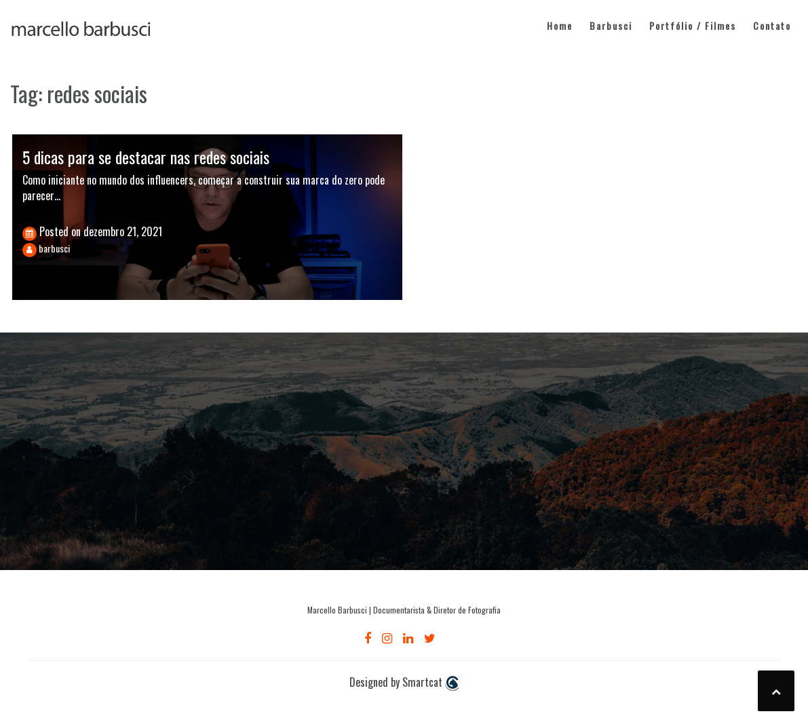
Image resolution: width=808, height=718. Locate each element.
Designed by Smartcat (404, 683)
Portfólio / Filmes (692, 25)
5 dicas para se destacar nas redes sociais (145, 157)
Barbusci (611, 25)
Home (560, 25)
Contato (772, 25)
